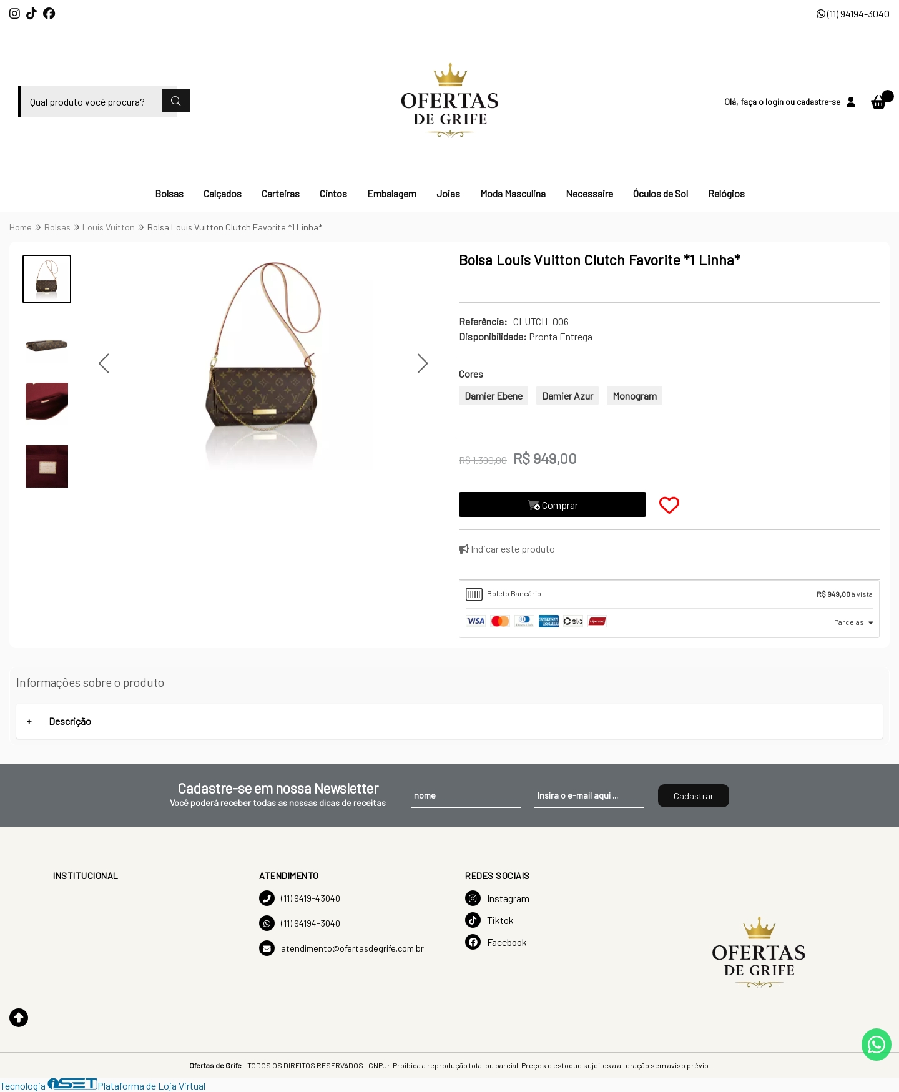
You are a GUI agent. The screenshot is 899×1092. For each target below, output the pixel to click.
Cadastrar (694, 795)
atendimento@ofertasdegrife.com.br (341, 948)
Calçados (223, 193)
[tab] (669, 594)
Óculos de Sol (660, 193)
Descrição (70, 721)
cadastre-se (818, 101)
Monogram (634, 395)
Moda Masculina (513, 193)
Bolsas (169, 193)
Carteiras (281, 193)
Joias (448, 193)
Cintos (333, 193)
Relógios (726, 193)
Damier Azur (567, 395)
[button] (104, 364)
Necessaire (589, 193)
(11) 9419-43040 (299, 898)
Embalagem (391, 193)
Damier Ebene (493, 395)
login (775, 101)
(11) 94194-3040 (853, 13)
